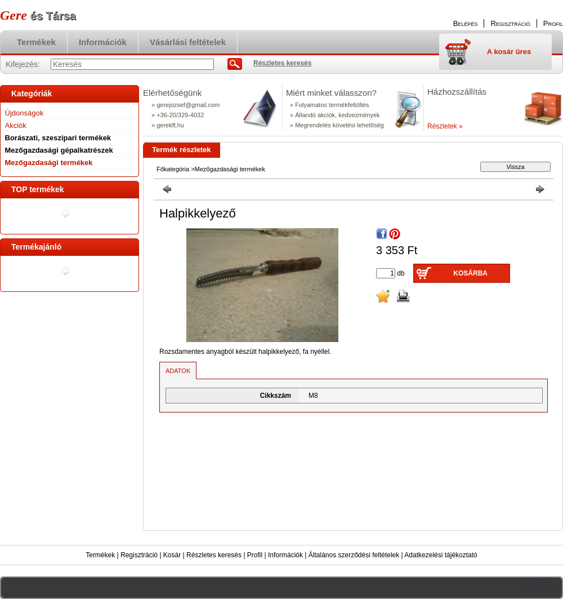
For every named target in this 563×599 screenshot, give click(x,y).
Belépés (465, 23)
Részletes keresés (214, 555)
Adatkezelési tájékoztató (440, 555)
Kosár (172, 555)
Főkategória (173, 169)
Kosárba (470, 273)
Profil (254, 555)
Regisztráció (139, 555)
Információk (285, 555)
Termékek (100, 555)
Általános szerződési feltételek (354, 555)
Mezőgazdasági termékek (49, 162)
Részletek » (445, 126)
